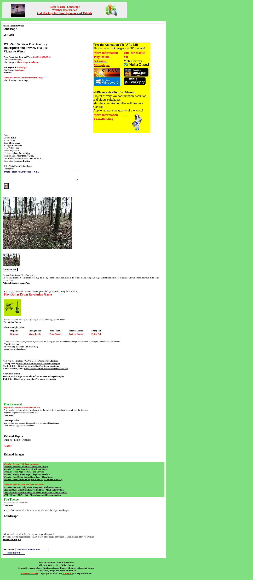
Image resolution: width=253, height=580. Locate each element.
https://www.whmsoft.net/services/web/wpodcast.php (41, 376)
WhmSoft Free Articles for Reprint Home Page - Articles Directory (33, 479)
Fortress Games (76, 331)
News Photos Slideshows (15, 349)
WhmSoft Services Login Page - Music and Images (26, 466)
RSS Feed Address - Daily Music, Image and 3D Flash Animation (32, 487)
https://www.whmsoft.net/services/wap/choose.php (46, 368)
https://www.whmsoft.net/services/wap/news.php (38, 363)
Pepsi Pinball (55, 331)
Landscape (11, 516)
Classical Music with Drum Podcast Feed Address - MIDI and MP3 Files (35, 492)
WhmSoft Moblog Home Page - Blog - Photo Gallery (27, 474)
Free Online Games (12, 322)
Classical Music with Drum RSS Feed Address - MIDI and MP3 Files (34, 490)
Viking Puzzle (35, 331)
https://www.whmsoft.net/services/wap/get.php (38, 366)
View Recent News (12, 344)
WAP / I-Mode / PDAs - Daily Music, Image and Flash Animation (32, 495)
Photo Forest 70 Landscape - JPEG (41, 175)
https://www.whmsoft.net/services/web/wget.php (35, 379)
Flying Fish (96, 331)
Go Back (8, 35)
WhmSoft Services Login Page (16, 283)
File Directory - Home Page (16, 80)
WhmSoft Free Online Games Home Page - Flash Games (28, 477)
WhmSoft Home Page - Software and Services (24, 472)
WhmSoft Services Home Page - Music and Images (26, 469)
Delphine (14, 331)
